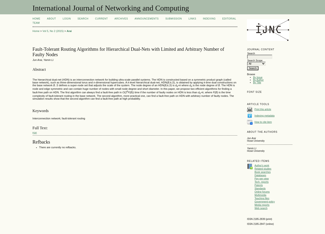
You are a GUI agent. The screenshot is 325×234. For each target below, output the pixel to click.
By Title (257, 82)
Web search (260, 208)
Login (67, 18)
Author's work (261, 165)
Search (83, 18)
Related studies (262, 169)
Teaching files (261, 198)
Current (101, 18)
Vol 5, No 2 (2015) (53, 31)
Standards (259, 188)
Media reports (261, 205)
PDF (35, 132)
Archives (121, 18)
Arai (69, 31)
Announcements (147, 18)
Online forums (262, 192)
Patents (258, 185)
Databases (260, 175)
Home (36, 18)
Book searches (262, 172)
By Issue (257, 77)
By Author (258, 80)
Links (192, 18)
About (51, 18)
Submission (173, 18)
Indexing (209, 18)
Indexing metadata (264, 115)
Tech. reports (261, 182)
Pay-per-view (261, 178)
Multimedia (260, 195)
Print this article (262, 109)
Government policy (264, 201)
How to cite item (263, 122)
